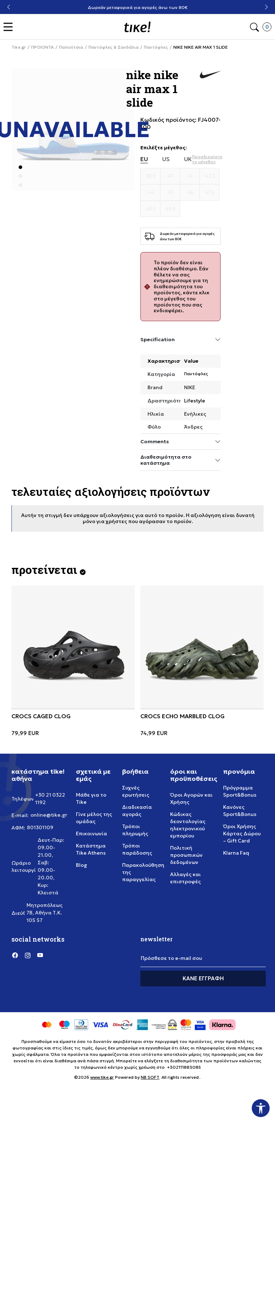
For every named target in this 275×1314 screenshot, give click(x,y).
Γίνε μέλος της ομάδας (94, 818)
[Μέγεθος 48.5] (150, 209)
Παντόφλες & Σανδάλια (113, 47)
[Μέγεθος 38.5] (150, 176)
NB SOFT (150, 1077)
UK (188, 159)
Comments (180, 441)
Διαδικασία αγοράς (137, 810)
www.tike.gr (102, 1077)
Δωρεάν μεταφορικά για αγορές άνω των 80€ (138, 7)
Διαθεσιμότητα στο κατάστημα (180, 460)
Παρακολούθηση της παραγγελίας (143, 872)
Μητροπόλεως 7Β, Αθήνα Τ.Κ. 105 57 (44, 912)
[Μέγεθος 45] (170, 192)
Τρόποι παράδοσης (137, 849)
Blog (81, 865)
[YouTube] (40, 954)
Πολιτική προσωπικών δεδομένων (186, 855)
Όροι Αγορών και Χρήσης (191, 798)
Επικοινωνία (91, 833)
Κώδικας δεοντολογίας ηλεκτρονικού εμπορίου (188, 825)
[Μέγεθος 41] (190, 176)
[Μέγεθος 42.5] (209, 176)
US (166, 159)
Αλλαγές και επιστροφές (185, 878)
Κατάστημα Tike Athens (91, 849)
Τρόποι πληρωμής (135, 830)
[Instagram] (27, 954)
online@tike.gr (48, 815)
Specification (180, 339)
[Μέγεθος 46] (190, 192)
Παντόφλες (156, 47)
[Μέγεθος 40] (170, 176)
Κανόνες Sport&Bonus (239, 810)
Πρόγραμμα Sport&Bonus (239, 791)
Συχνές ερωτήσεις (135, 791)
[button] (10, 27)
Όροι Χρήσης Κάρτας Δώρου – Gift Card (242, 833)
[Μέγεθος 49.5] (170, 209)
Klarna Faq (236, 853)
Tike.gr (18, 47)
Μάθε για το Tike (91, 798)
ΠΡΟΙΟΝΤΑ (42, 47)
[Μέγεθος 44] (150, 192)
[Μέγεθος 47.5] (209, 192)
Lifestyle (194, 400)
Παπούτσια (71, 47)
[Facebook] (15, 954)
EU (144, 159)
